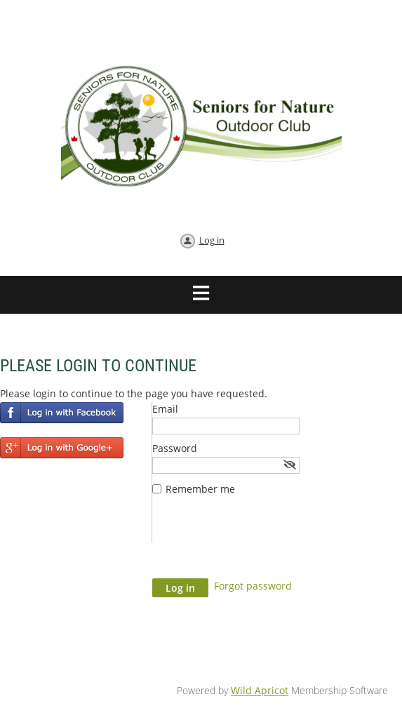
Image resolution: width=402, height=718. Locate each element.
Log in (212, 240)
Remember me (200, 489)
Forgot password (253, 585)
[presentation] (259, 544)
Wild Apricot (259, 690)
